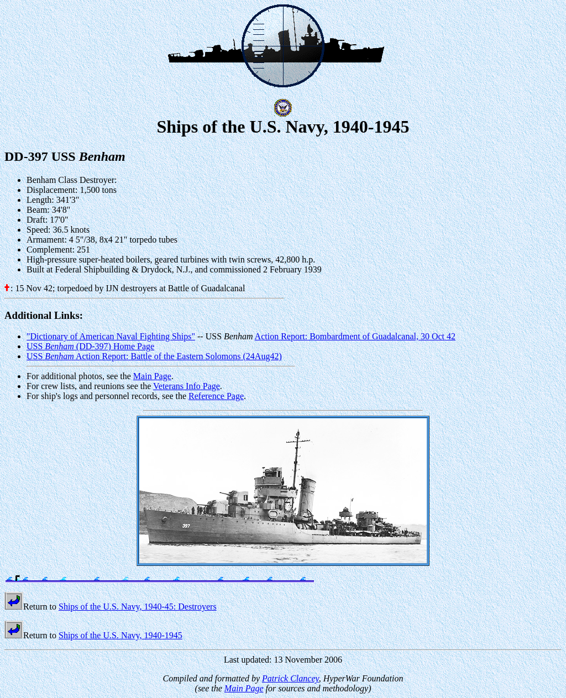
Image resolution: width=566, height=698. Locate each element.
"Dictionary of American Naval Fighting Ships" (111, 336)
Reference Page (216, 396)
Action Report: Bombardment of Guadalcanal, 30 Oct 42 (355, 336)
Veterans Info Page (186, 386)
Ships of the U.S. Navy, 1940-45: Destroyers (138, 606)
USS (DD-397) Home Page (90, 346)
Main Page (152, 376)
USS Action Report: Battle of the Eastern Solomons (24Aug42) (154, 356)
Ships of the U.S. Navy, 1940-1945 (120, 635)
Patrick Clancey (290, 678)
